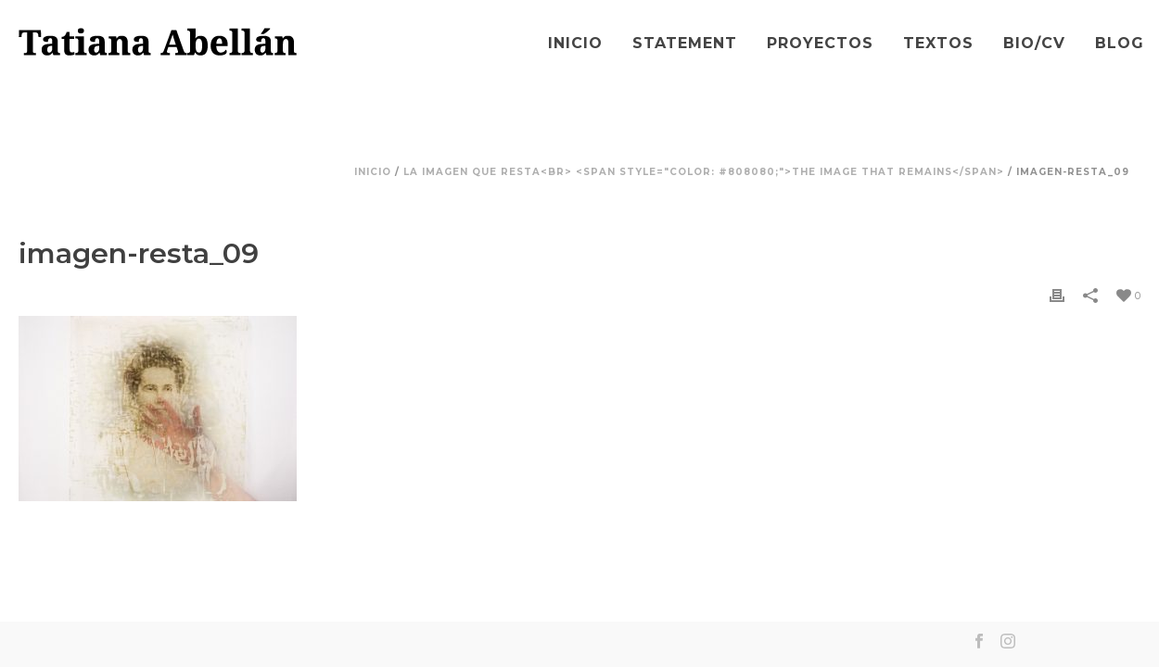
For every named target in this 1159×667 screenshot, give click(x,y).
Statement (684, 43)
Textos (938, 43)
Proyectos (820, 43)
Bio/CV (1034, 43)
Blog (1119, 43)
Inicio (575, 43)
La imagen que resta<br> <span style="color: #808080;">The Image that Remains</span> (703, 172)
